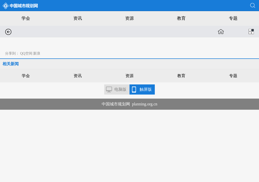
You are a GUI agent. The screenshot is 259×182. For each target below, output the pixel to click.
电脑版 (120, 89)
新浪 (36, 53)
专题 (233, 18)
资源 (129, 18)
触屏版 (146, 89)
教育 (181, 18)
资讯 (77, 18)
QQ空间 (26, 53)
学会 (25, 18)
